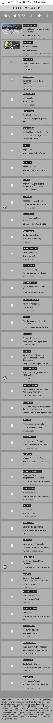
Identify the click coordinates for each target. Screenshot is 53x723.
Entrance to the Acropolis (33, 544)
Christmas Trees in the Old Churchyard (33, 82)
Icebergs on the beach (32, 167)
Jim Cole (26, 145)
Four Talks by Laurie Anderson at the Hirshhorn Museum (36, 408)
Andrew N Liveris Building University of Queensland (33, 185)
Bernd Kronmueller (29, 368)
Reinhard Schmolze (30, 608)
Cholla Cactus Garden (31, 664)
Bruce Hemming (28, 265)
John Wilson (27, 677)
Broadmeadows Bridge (32, 493)
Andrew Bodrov (28, 94)
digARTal (26, 180)
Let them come (29, 510)
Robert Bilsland (28, 77)
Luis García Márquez (30, 248)
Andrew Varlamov (29, 643)
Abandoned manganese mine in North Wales (35, 374)
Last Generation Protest (33, 441)
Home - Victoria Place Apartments (32, 219)
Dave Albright (27, 42)
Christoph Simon (29, 626)
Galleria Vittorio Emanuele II (34, 527)
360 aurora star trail (31, 630)
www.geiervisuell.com (9, 719)
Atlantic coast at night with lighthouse (34, 322)
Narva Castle (28, 98)
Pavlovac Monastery (31, 304)
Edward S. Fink (28, 214)
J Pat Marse (27, 454)
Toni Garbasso (28, 231)
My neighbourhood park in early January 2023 (36, 31)
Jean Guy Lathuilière (30, 385)
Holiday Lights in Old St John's (35, 132)
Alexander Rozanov (30, 591)
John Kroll (27, 351)
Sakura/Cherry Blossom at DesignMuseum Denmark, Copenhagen (34, 358)
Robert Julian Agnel (30, 25)
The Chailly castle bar (31, 115)
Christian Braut (28, 111)
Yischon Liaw (27, 403)
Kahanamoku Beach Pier (33, 201)
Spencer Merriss (29, 488)
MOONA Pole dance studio (34, 596)
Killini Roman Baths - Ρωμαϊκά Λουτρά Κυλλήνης (36, 391)
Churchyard (27, 613)
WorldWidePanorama (27, 2)
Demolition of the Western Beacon (34, 288)
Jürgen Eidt (27, 197)
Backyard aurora (30, 338)
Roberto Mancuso (29, 437)
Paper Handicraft (30, 253)
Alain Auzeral (27, 59)
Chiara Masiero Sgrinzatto (32, 471)
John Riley (27, 574)
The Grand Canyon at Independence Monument (33, 477)
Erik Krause (27, 334)
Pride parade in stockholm (33, 424)
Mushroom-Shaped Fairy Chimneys (33, 562)
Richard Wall (27, 660)
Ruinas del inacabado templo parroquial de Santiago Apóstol (35, 579)
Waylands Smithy (30, 270)
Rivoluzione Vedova (31, 235)
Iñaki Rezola (27, 540)
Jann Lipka (27, 420)
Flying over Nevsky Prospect (34, 647)
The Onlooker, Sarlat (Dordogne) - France (37, 65)
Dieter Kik (26, 317)
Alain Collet (27, 162)
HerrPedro (26, 505)
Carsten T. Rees (28, 523)
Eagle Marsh (28, 150)
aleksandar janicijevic (30, 300)
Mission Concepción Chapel (34, 458)
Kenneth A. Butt (28, 128)
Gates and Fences (30, 47)
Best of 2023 (26, 8)
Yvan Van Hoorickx (29, 282)
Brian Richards (28, 557)
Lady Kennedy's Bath (31, 681)
